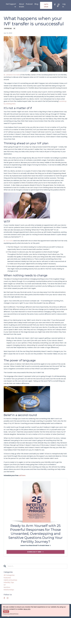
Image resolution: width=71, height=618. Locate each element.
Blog (36, 4)
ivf (14, 28)
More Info (26, 609)
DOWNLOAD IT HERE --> (35, 551)
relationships (8, 589)
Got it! (6, 611)
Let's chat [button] (46, 5)
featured (7, 577)
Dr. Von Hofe (8, 240)
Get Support (11, 5)
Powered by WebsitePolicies (10, 614)
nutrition (7, 587)
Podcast (29, 4)
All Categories (9, 575)
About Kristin (21, 5)
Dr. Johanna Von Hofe (12, 75)
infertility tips (8, 28)
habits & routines (10, 579)
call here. (22, 475)
